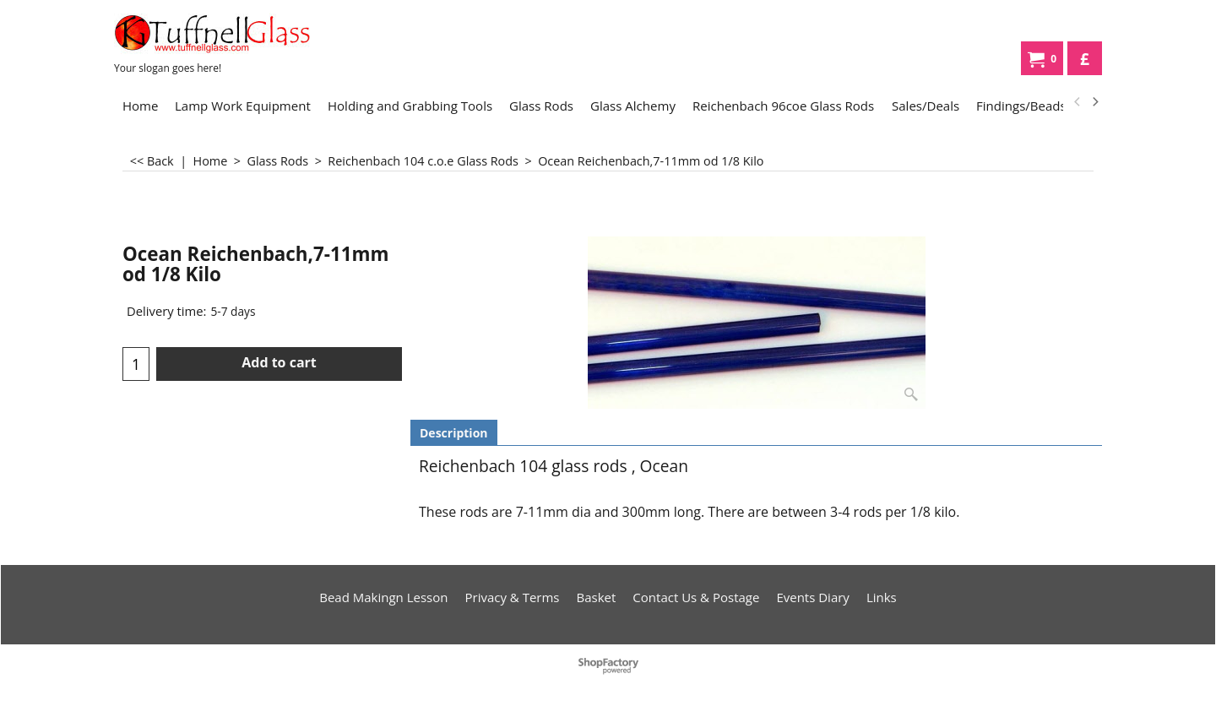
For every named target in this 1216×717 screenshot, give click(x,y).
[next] (1094, 102)
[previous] (1077, 102)
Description (454, 433)
